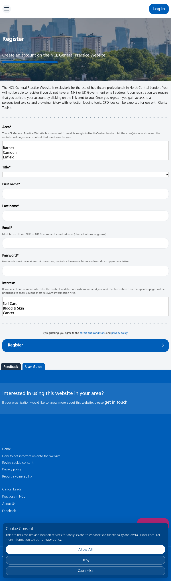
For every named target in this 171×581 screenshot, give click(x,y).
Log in (159, 8)
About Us (8, 504)
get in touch (116, 402)
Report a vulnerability (17, 476)
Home (6, 449)
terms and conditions (93, 332)
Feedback (11, 366)
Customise (85, 571)
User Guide (33, 366)
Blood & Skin (85, 308)
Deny (85, 560)
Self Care (85, 303)
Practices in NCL (13, 496)
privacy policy (51, 540)
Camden (85, 152)
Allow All (85, 549)
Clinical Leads (11, 489)
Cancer (85, 313)
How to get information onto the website (31, 456)
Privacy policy (11, 469)
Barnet (85, 148)
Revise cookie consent (17, 462)
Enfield (85, 157)
